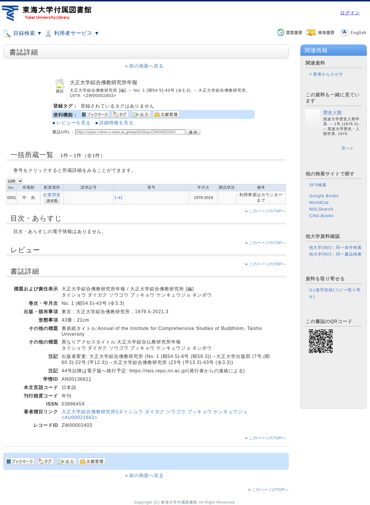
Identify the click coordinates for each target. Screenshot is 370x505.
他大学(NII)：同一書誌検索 (335, 254)
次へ (345, 148)
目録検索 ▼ (22, 33)
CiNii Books (321, 215)
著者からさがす (328, 74)
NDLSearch (321, 209)
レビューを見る (73, 122)
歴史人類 (332, 112)
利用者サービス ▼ (71, 33)
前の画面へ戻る (146, 65)
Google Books (323, 196)
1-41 (118, 197)
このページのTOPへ (267, 211)
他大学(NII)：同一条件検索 (335, 247)
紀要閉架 (52, 194)
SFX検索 (318, 185)
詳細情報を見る (116, 122)
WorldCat (319, 202)
